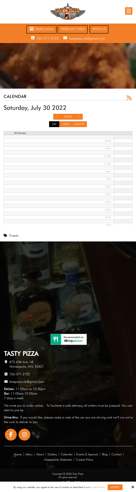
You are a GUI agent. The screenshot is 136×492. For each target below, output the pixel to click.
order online (34, 405)
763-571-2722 (47, 38)
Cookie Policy (98, 487)
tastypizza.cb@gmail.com (87, 38)
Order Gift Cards (73, 29)
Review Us (99, 29)
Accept (115, 487)
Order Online (41, 29)
